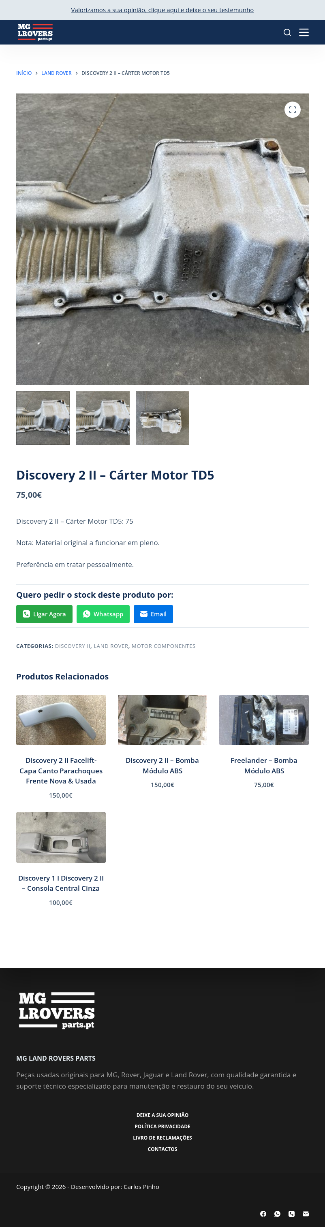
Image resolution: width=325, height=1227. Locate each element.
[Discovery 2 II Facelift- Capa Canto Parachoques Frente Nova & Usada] (61, 720)
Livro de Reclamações (162, 1138)
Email (153, 614)
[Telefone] (292, 1214)
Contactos (162, 1149)
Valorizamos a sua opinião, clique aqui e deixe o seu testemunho (162, 10)
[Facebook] (263, 1214)
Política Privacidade (162, 1126)
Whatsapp (103, 614)
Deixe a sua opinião (163, 1115)
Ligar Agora (44, 614)
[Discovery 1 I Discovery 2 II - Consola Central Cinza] (61, 837)
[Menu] (304, 32)
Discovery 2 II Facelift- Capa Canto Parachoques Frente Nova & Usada (61, 770)
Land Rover (111, 646)
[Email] (306, 1214)
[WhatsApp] (277, 1214)
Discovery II (72, 646)
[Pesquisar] (287, 32)
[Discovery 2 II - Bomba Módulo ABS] (162, 720)
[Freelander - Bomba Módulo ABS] (264, 720)
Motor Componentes (164, 646)
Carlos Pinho (141, 1186)
